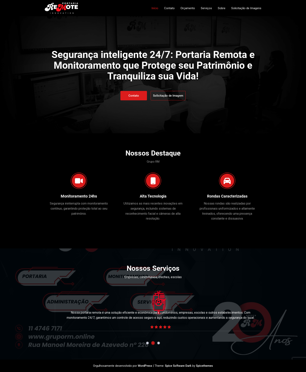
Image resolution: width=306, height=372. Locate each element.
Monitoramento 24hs (79, 196)
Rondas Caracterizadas (227, 196)
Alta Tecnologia (153, 196)
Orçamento (188, 8)
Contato (169, 8)
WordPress (145, 366)
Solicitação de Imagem (168, 95)
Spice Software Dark (178, 366)
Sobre (221, 8)
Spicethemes (204, 366)
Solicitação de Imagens (246, 8)
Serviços (206, 8)
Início (154, 8)
